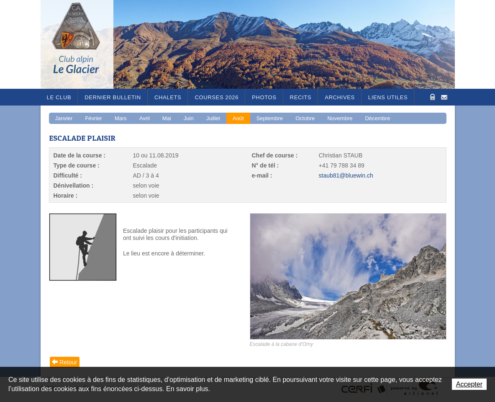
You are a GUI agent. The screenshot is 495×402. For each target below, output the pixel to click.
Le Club (59, 97)
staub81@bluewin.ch (346, 175)
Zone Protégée (431, 97)
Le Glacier (82, 44)
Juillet (213, 118)
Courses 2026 (217, 97)
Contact (444, 96)
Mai (166, 118)
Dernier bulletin (113, 97)
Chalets (168, 97)
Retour (68, 362)
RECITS (301, 97)
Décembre (377, 118)
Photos (264, 97)
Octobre (305, 118)
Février (93, 118)
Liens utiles (388, 97)
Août (238, 118)
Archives (340, 97)
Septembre (269, 118)
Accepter (469, 384)
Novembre (339, 118)
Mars (121, 118)
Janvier (64, 118)
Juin (189, 118)
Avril (144, 118)
